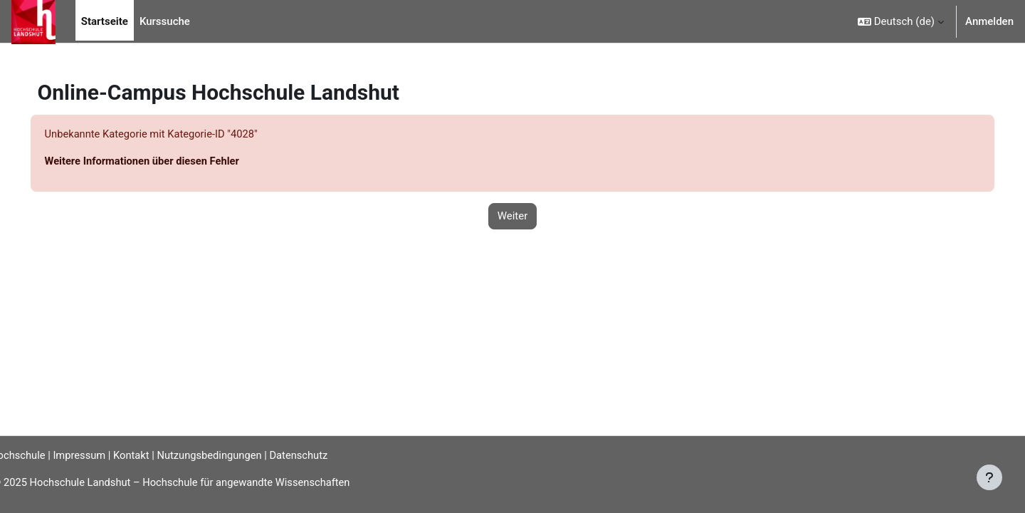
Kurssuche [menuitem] (165, 21)
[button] (900, 21)
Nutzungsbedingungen (234, 454)
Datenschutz (326, 454)
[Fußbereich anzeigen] (989, 477)
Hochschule (39, 454)
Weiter (513, 216)
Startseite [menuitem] (104, 21)
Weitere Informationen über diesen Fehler (164, 161)
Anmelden (989, 21)
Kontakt (155, 454)
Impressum (101, 454)
